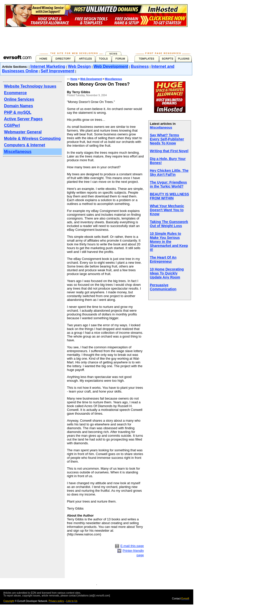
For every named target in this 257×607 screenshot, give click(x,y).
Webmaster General (23, 132)
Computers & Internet (24, 145)
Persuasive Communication (163, 287)
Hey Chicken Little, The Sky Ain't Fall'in (169, 173)
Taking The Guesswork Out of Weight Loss (169, 224)
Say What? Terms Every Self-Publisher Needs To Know (167, 139)
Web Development (110, 66)
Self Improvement (57, 71)
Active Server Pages (23, 119)
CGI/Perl (12, 125)
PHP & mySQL (17, 112)
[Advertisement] (96, 38)
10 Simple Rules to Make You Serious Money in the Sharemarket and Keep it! (169, 242)
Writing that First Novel (169, 151)
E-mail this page (132, 546)
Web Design (79, 66)
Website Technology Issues (30, 86)
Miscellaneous (17, 151)
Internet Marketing (47, 66)
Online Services (19, 99)
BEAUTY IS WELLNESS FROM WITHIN (169, 196)
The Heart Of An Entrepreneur (163, 259)
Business (140, 66)
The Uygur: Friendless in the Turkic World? (168, 184)
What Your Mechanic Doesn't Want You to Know (167, 210)
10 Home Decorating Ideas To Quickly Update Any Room (167, 273)
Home (74, 79)
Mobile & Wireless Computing (32, 138)
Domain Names (18, 106)
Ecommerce (15, 93)
